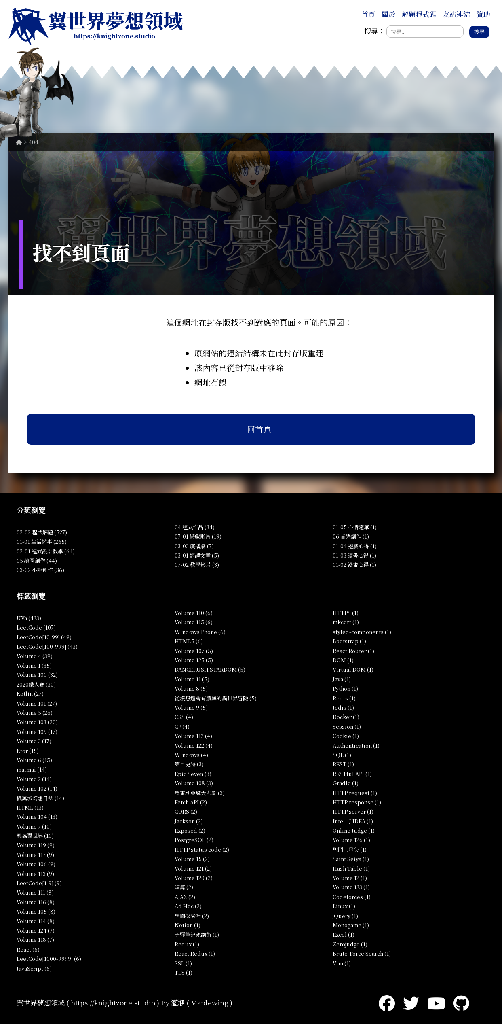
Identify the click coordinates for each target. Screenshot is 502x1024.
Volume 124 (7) (36, 930)
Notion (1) (187, 925)
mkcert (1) (346, 622)
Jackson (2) (189, 821)
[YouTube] (436, 1002)
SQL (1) (342, 755)
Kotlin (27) (30, 694)
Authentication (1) (356, 745)
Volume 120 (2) (194, 878)
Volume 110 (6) (194, 613)
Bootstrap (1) (349, 641)
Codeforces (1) (352, 897)
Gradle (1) (346, 783)
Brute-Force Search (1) (362, 953)
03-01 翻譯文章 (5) (197, 555)
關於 (388, 14)
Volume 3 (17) (34, 741)
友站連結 (456, 14)
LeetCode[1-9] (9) (39, 883)
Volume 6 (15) (34, 760)
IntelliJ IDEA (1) (353, 821)
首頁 (368, 14)
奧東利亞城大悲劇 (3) (200, 793)
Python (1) (345, 688)
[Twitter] (411, 1002)
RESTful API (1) (352, 774)
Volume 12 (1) (350, 878)
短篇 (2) (184, 887)
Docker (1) (346, 717)
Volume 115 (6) (194, 622)
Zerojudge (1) (350, 944)
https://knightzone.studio (113, 1002)
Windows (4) (191, 755)
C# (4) (182, 726)
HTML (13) (30, 807)
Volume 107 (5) (194, 651)
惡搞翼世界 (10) (35, 836)
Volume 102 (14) (37, 788)
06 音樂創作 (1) (351, 536)
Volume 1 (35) (34, 665)
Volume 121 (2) (193, 868)
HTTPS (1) (346, 613)
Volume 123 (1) (351, 887)
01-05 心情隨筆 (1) (355, 527)
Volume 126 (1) (351, 840)
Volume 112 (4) (193, 736)
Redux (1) (187, 944)
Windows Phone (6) (200, 632)
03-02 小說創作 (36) (40, 570)
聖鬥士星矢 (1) (350, 849)
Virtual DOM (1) (353, 669)
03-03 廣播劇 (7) (194, 546)
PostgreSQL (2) (194, 840)
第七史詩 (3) (189, 764)
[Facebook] (387, 1002)
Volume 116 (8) (36, 902)
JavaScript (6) (34, 968)
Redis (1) (344, 698)
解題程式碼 (419, 14)
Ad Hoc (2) (188, 906)
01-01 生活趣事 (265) (42, 541)
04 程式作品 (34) (195, 527)
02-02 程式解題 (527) (42, 532)
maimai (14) (32, 769)
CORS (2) (186, 811)
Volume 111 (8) (35, 892)
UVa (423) (29, 618)
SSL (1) (183, 963)
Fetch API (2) (191, 802)
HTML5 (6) (189, 641)
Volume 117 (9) (35, 855)
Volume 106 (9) (36, 864)
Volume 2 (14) (34, 779)
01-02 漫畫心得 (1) (354, 564)
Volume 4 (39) (35, 656)
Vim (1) (342, 963)
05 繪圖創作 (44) (37, 560)
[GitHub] (461, 1002)
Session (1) (347, 726)
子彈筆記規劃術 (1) (197, 934)
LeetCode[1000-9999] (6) (49, 959)
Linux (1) (344, 906)
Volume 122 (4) (194, 745)
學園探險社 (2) (192, 916)
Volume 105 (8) (36, 911)
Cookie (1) (346, 736)
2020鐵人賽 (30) (36, 684)
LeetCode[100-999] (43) (47, 646)
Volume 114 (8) (36, 921)
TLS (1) (183, 972)
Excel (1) (343, 934)
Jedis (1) (343, 707)
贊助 (483, 14)
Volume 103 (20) (37, 722)
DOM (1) (343, 660)
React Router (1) (353, 651)
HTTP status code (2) (202, 849)
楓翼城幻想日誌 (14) (40, 798)
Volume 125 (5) (194, 660)
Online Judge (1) (354, 830)
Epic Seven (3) (193, 774)
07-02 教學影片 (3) (197, 564)
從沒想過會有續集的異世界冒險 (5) (216, 698)
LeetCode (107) (36, 627)
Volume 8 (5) (191, 688)
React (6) (28, 949)
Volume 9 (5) (191, 707)
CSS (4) (184, 717)
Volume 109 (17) (37, 732)
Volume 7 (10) (34, 826)
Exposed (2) (190, 830)
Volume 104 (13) (37, 816)
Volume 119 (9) (36, 845)
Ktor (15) (28, 751)
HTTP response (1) (357, 802)
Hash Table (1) (351, 868)
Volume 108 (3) (194, 783)
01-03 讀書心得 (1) (354, 555)
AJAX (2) (185, 897)
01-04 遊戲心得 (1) (355, 546)
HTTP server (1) (353, 811)
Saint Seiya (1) (351, 859)
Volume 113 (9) (35, 874)
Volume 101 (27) (37, 703)
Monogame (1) (351, 925)
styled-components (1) (362, 632)
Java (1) (342, 679)
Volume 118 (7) (35, 939)
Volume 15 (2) (192, 859)
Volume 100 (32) (37, 674)
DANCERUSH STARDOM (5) (210, 669)
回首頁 (259, 429)
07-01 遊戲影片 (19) (198, 536)
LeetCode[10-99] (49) (44, 637)
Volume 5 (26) (35, 713)
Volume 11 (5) (192, 679)
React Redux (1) (195, 953)
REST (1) (343, 764)
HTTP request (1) (355, 793)
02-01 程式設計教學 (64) (46, 551)
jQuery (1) (345, 916)
